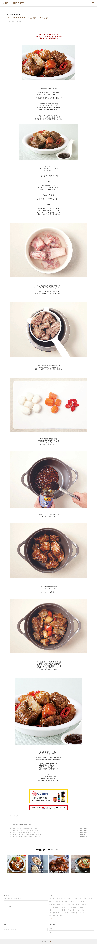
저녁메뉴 (60, 915)
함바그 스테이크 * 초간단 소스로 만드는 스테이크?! (23, 828)
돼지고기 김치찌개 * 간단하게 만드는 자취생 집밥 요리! (24, 834)
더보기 (50, 919)
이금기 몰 (71, 910)
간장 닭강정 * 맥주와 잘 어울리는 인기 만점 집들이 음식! (24, 832)
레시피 (52, 898)
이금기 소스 (72, 907)
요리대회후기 (62, 910)
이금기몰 (52, 915)
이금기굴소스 (76, 904)
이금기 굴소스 (54, 907)
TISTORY (49, 941)
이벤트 (67, 913)
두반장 (52, 901)
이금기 (69, 898)
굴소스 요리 (53, 910)
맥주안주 (85, 904)
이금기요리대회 (70, 901)
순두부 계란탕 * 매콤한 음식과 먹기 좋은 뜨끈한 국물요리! (25, 836)
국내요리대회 (85, 901)
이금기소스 (83, 913)
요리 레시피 (75, 913)
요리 (77, 901)
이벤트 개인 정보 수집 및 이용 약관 (13, 898)
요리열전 (12, 825)
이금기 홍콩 (63, 907)
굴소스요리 (81, 907)
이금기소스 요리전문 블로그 (13, 3)
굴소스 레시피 (77, 898)
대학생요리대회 (61, 898)
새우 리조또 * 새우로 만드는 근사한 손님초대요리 (23, 830)
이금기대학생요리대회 (82, 910)
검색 (45, 929)
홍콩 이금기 (60, 901)
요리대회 (52, 904)
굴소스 (64, 904)
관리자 (55, 941)
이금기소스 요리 (19, 825)
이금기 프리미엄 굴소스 (56, 913)
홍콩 (59, 904)
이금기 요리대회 (88, 898)
